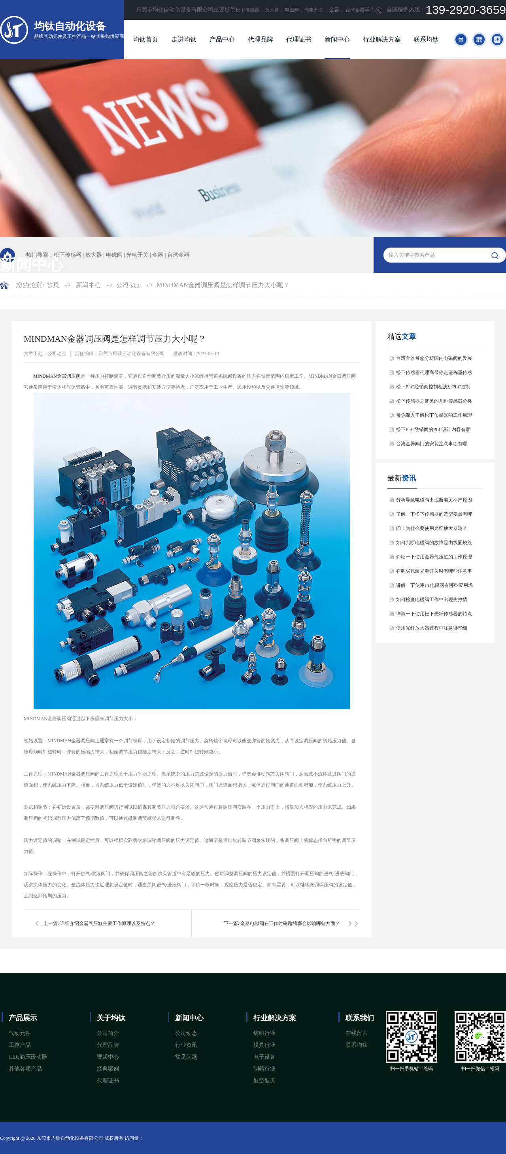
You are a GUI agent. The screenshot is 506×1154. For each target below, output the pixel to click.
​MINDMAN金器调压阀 (57, 376)
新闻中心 (337, 39)
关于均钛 (111, 1018)
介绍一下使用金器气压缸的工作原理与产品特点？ (434, 559)
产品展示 (23, 1018)
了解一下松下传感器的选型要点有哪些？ (434, 516)
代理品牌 (260, 39)
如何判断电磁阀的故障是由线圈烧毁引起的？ (434, 545)
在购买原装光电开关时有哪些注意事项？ (434, 573)
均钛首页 (145, 39)
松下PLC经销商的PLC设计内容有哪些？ (433, 432)
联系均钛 (426, 39)
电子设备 (264, 1057)
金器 (157, 255)
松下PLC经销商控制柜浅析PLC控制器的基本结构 (433, 389)
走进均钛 (183, 39)
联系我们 (360, 1018)
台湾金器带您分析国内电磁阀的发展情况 (434, 360)
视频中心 (108, 1057)
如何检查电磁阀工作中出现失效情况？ (431, 602)
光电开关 (313, 10)
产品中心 (222, 39)
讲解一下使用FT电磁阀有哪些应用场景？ (434, 587)
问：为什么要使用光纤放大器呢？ (431, 528)
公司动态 (186, 1033)
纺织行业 (264, 1033)
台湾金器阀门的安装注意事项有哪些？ (431, 446)
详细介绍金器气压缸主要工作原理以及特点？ (107, 923)
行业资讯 (186, 1045)
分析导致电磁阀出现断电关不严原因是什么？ (434, 502)
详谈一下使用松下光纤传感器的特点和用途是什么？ (434, 616)
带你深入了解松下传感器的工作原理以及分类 (434, 417)
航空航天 (264, 1081)
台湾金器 (355, 10)
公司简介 (108, 1033)
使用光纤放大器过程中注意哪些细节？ (431, 630)
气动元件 (20, 1033)
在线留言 (357, 1033)
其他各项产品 (25, 1069)
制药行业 (264, 1069)
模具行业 (264, 1045)
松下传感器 (247, 10)
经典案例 (108, 1069)
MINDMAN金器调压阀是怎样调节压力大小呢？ (223, 285)
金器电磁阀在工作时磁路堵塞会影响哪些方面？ (290, 923)
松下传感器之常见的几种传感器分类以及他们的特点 (434, 403)
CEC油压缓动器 (28, 1057)
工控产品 (20, 1045)
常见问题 (186, 1057)
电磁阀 (292, 10)
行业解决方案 (382, 39)
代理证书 (299, 39)
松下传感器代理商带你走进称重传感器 (434, 375)
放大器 (272, 10)
